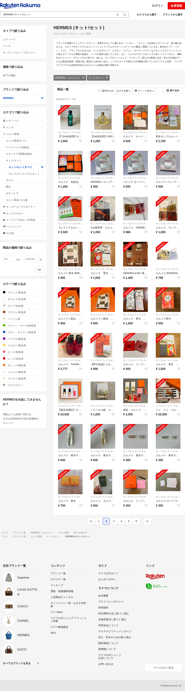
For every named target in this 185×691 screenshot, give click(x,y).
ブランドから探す (173, 14)
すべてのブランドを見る (17, 663)
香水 (24, 186)
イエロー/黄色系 (23, 345)
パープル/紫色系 (23, 338)
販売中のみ (106, 90)
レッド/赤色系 (23, 358)
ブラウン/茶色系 (23, 312)
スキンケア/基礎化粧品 (24, 153)
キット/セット (98, 77)
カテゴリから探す (146, 14)
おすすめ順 (124, 90)
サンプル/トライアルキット (70, 132)
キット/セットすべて (26, 167)
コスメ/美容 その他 (24, 200)
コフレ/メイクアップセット (70, 406)
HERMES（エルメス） (70, 77)
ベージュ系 (23, 318)
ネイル (24, 180)
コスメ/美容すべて (24, 140)
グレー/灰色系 (23, 305)
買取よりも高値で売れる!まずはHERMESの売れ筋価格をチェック (23, 418)
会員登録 (176, 5)
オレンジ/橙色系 (23, 365)
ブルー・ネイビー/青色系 (23, 332)
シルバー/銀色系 (23, 371)
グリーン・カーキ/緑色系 (23, 325)
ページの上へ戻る (163, 667)
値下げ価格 (23, 75)
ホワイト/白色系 (23, 299)
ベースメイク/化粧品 (24, 147)
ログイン (157, 5)
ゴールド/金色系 (23, 378)
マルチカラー (23, 385)
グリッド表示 (144, 90)
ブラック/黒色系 (23, 292)
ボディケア (24, 193)
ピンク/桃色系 (23, 352)
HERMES (23, 98)
